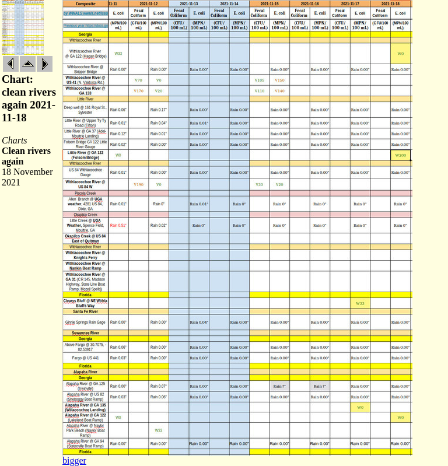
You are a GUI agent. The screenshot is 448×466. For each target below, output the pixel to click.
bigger (74, 460)
